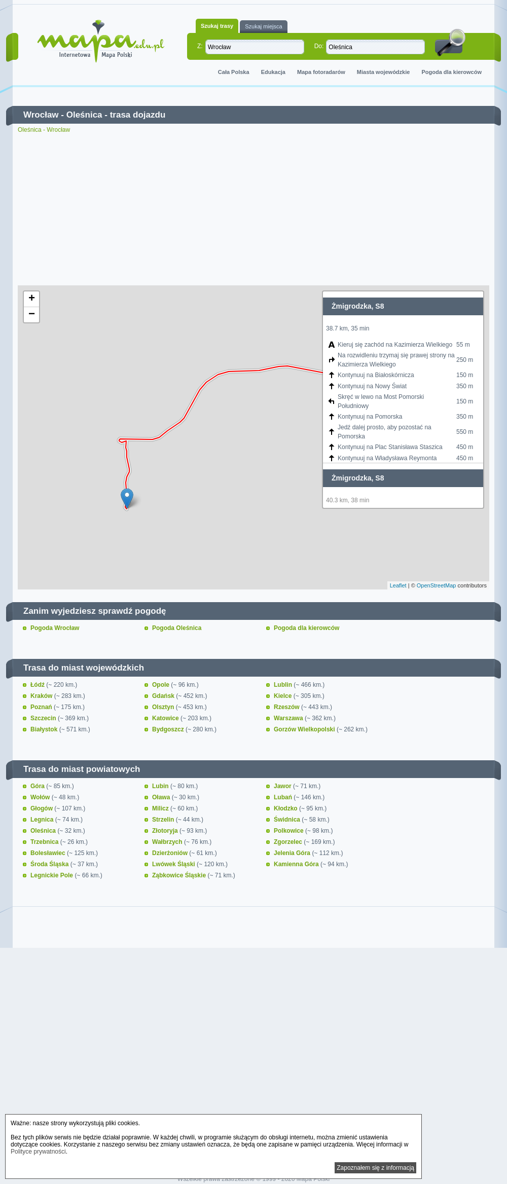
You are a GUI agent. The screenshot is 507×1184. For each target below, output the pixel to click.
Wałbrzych (168, 841)
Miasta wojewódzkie (383, 72)
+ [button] (31, 299)
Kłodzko (286, 808)
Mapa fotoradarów (321, 72)
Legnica (42, 819)
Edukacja (273, 72)
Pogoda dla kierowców (451, 72)
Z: (200, 46)
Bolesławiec (48, 853)
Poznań (42, 707)
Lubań (284, 797)
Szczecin (44, 718)
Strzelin (164, 819)
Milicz (161, 808)
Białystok (44, 729)
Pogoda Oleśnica (176, 628)
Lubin (161, 786)
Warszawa (289, 718)
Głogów (42, 808)
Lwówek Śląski (174, 864)
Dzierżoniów (170, 853)
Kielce (284, 695)
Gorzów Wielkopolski (305, 729)
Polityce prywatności (38, 1151)
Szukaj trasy (217, 26)
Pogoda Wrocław (54, 628)
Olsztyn (164, 707)
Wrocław (41, 115)
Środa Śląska (50, 864)
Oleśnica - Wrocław (44, 129)
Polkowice (289, 830)
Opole (161, 684)
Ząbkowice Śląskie (179, 875)
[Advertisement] (253, 209)
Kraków (42, 695)
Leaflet (398, 585)
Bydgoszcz (169, 729)
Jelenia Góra (293, 853)
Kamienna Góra (297, 864)
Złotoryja (165, 830)
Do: (319, 46)
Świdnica (288, 819)
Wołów (41, 797)
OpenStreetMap (436, 585)
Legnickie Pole (52, 875)
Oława (162, 797)
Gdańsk (164, 695)
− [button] (31, 314)
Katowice (166, 718)
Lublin (284, 684)
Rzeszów (287, 707)
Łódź (38, 684)
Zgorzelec (289, 841)
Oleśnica (84, 115)
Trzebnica (45, 841)
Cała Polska (233, 72)
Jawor (283, 786)
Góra (38, 786)
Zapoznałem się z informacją (375, 1167)
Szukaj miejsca (263, 26)
